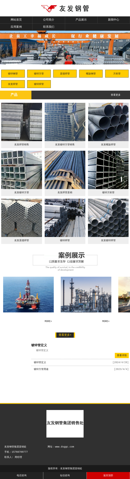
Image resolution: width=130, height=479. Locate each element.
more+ (48, 321)
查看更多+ (65, 335)
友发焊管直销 (65, 192)
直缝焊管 (65, 73)
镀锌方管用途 (41, 369)
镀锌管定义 (39, 345)
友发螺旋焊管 (108, 144)
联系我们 (48, 27)
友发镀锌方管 (21, 192)
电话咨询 (22, 475)
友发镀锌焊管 (108, 240)
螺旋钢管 (91, 73)
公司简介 (48, 19)
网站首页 (16, 19)
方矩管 (117, 73)
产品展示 (81, 19)
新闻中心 (113, 19)
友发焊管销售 (21, 144)
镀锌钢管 (13, 73)
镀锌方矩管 (108, 192)
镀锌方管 (39, 73)
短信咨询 (65, 475)
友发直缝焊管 (21, 240)
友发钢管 (14, 322)
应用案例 (16, 27)
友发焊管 (13, 84)
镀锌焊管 (39, 84)
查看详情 (122, 355)
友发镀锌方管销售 (65, 144)
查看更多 (116, 95)
